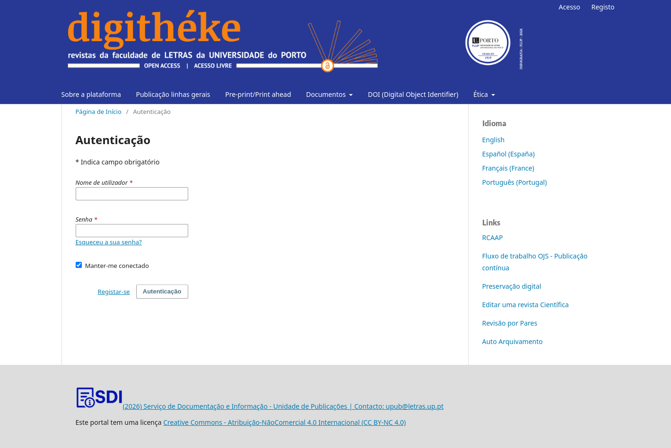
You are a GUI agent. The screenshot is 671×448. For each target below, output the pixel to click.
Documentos (327, 94)
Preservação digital (511, 286)
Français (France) (508, 168)
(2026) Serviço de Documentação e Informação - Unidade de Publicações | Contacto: (231, 406)
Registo (602, 6)
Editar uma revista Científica (525, 304)
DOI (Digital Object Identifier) (413, 94)
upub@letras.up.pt (415, 406)
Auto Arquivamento (512, 341)
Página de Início (99, 111)
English (493, 139)
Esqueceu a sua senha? (109, 242)
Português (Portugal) (514, 182)
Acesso (569, 6)
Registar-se (114, 291)
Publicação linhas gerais (173, 94)
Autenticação (162, 291)
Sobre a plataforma (91, 94)
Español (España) (508, 153)
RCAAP (492, 237)
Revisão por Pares (510, 323)
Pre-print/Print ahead (258, 94)
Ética (481, 94)
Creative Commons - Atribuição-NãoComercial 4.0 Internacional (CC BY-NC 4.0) (284, 422)
